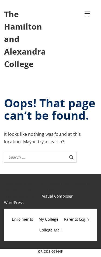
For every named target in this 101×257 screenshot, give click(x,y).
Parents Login (76, 219)
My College (49, 219)
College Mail (50, 230)
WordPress (14, 202)
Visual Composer (57, 196)
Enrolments (22, 219)
